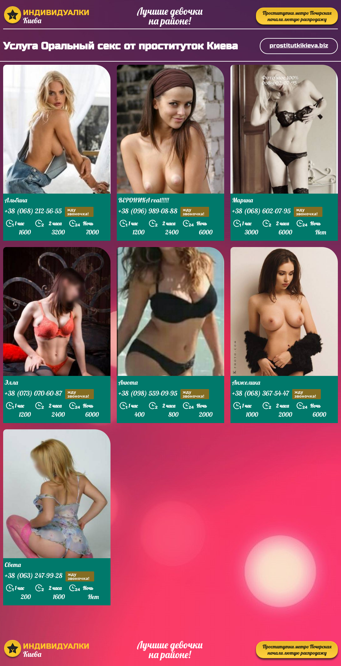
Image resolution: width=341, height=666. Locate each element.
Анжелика (246, 382)
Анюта (128, 382)
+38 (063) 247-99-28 (49, 576)
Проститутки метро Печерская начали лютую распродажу (297, 16)
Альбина (16, 200)
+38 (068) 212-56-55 (49, 211)
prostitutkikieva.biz (298, 45)
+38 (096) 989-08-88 (163, 211)
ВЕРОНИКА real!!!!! (143, 200)
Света (13, 565)
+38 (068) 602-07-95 (277, 211)
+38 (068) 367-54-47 (276, 394)
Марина (242, 200)
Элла (11, 382)
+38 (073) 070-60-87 (49, 394)
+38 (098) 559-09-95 (163, 394)
